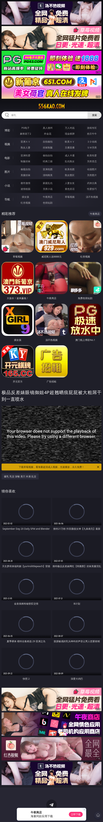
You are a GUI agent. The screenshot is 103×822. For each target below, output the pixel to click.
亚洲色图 (48, 169)
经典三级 (48, 161)
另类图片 (92, 175)
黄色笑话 (70, 189)
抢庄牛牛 (92, 133)
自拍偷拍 (48, 141)
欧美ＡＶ (70, 141)
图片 (7, 172)
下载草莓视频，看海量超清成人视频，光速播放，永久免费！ (59, 467)
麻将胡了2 (25, 133)
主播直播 (70, 147)
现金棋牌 (70, 133)
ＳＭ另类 (92, 147)
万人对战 (70, 127)
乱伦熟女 (70, 161)
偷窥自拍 (25, 169)
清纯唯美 (48, 175)
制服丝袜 (25, 161)
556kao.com (51, 106)
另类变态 (92, 161)
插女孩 (25, 196)
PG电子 (26, 127)
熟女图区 (70, 175)
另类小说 (48, 189)
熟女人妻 (25, 147)
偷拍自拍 (48, 155)
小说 (7, 185)
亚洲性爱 (25, 155)
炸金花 (47, 133)
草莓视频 (70, 196)
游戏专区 (92, 127)
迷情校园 (25, 189)
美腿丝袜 (25, 175)
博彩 (7, 130)
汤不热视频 (92, 196)
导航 (7, 199)
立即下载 (76, 814)
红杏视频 (25, 202)
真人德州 (48, 127)
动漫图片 (92, 169)
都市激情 (25, 183)
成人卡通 (70, 155)
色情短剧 (48, 202)
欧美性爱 (92, 155)
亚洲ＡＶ (25, 141)
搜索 (94, 115)
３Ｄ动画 (92, 141)
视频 (7, 144)
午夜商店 (48, 196)
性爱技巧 (92, 189)
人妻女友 (70, 183)
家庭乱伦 (48, 183)
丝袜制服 (48, 147)
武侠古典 (92, 183)
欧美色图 (70, 169)
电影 (7, 158)
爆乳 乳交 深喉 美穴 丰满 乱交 (20, 476)
